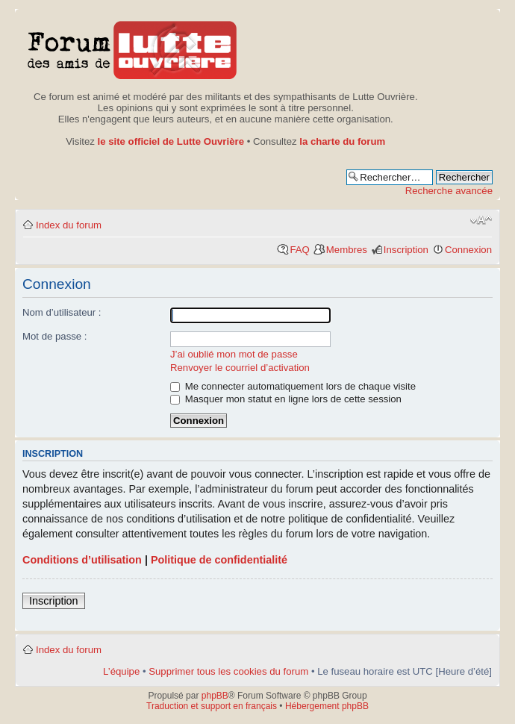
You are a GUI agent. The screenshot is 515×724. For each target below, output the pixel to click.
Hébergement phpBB (327, 706)
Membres (346, 249)
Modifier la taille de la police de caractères (481, 220)
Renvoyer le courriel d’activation (240, 367)
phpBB (215, 695)
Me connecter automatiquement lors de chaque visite (293, 386)
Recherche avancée (449, 190)
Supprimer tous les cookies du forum (228, 671)
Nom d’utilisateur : (62, 312)
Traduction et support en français (211, 706)
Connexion (468, 249)
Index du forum (69, 225)
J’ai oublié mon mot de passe (234, 354)
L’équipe (121, 671)
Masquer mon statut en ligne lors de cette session (286, 399)
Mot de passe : (54, 336)
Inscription (406, 249)
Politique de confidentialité (219, 560)
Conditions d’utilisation (82, 560)
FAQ (299, 249)
